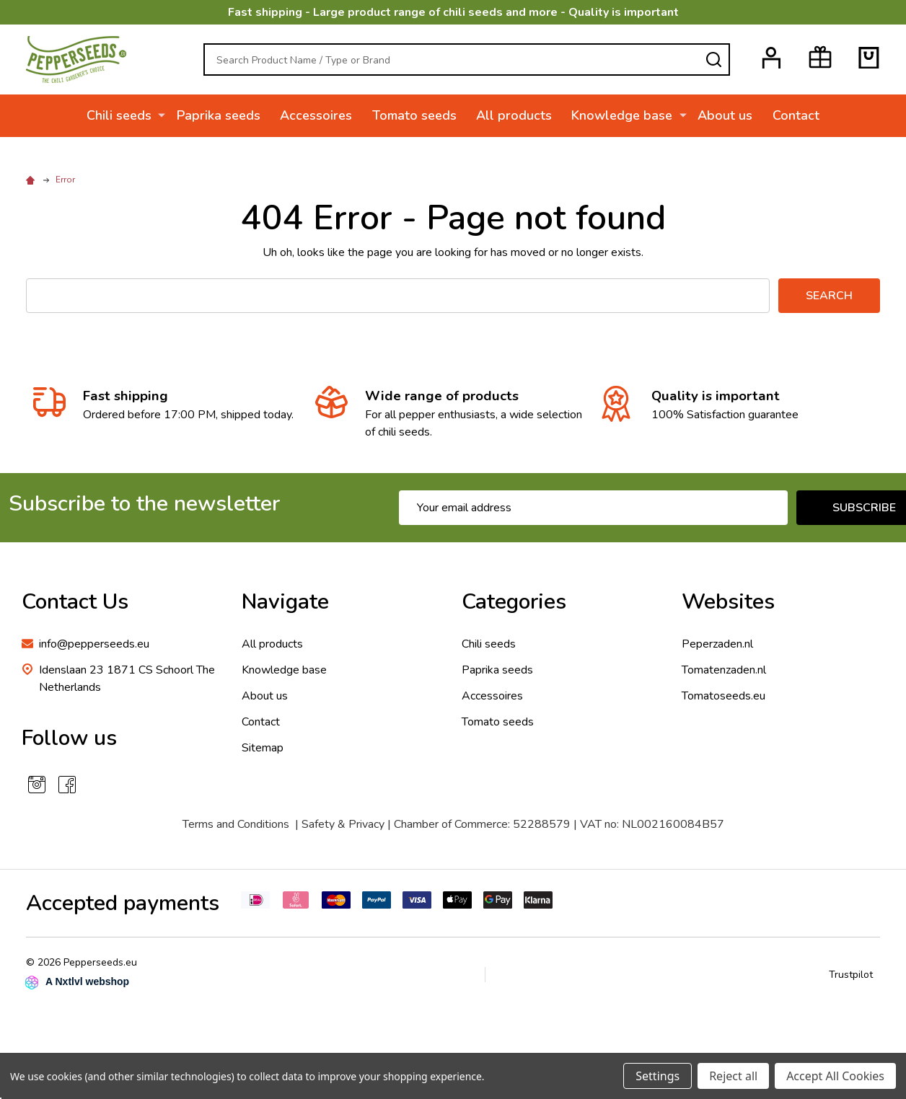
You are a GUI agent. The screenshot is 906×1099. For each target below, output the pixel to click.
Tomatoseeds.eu (723, 696)
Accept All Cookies (835, 1076)
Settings (657, 1076)
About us (724, 115)
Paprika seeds (218, 115)
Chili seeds (120, 115)
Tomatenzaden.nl (724, 670)
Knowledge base (623, 115)
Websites (728, 602)
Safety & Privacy (343, 824)
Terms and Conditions (235, 824)
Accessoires (316, 115)
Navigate (285, 602)
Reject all (733, 1076)
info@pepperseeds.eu (94, 644)
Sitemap (262, 748)
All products (515, 115)
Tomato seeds (414, 115)
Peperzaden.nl (717, 644)
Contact (795, 115)
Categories (514, 602)
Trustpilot (851, 974)
